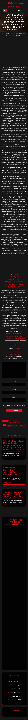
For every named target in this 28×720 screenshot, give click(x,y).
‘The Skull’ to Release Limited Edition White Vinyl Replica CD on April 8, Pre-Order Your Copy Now (13, 445)
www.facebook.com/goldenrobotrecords (14, 335)
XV (14, 345)
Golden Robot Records (12, 341)
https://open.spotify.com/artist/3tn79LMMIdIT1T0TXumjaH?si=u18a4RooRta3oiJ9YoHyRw (14, 284)
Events (13, 685)
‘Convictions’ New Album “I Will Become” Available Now (10, 471)
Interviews (13, 688)
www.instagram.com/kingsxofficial (14, 281)
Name (14, 382)
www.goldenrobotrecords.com (14, 333)
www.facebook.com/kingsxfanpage (14, 278)
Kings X (23, 341)
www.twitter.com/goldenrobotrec (14, 336)
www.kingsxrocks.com (14, 276)
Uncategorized (13, 700)
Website (14, 397)
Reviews (13, 696)
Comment (14, 361)
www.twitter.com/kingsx (14, 279)
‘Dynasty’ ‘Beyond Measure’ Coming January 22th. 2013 (12, 494)
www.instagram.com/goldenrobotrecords (14, 338)
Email (14, 389)
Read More (7, 458)
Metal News (17, 348)
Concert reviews (13, 681)
